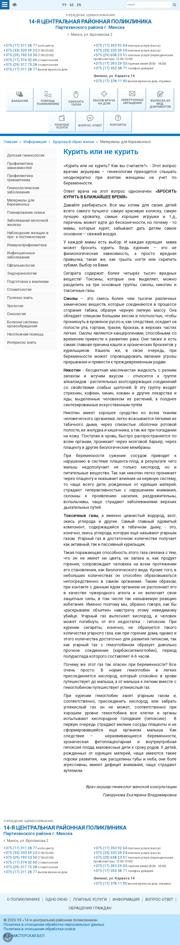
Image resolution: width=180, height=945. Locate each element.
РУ (64, 5)
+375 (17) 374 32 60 (20, 60)
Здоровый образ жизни (73, 142)
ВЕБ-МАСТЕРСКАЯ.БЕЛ (24, 936)
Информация (34, 142)
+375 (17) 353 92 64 (110, 45)
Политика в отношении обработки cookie (39, 929)
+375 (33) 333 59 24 (110, 50)
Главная (10, 142)
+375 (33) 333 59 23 (20, 50)
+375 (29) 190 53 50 (20, 55)
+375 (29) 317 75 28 (20, 65)
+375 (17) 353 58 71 (110, 68)
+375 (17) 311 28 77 (20, 45)
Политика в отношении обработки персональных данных (54, 924)
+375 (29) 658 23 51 (110, 55)
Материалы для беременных (125, 142)
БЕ (72, 5)
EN (79, 5)
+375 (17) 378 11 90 (110, 81)
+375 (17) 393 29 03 (110, 63)
